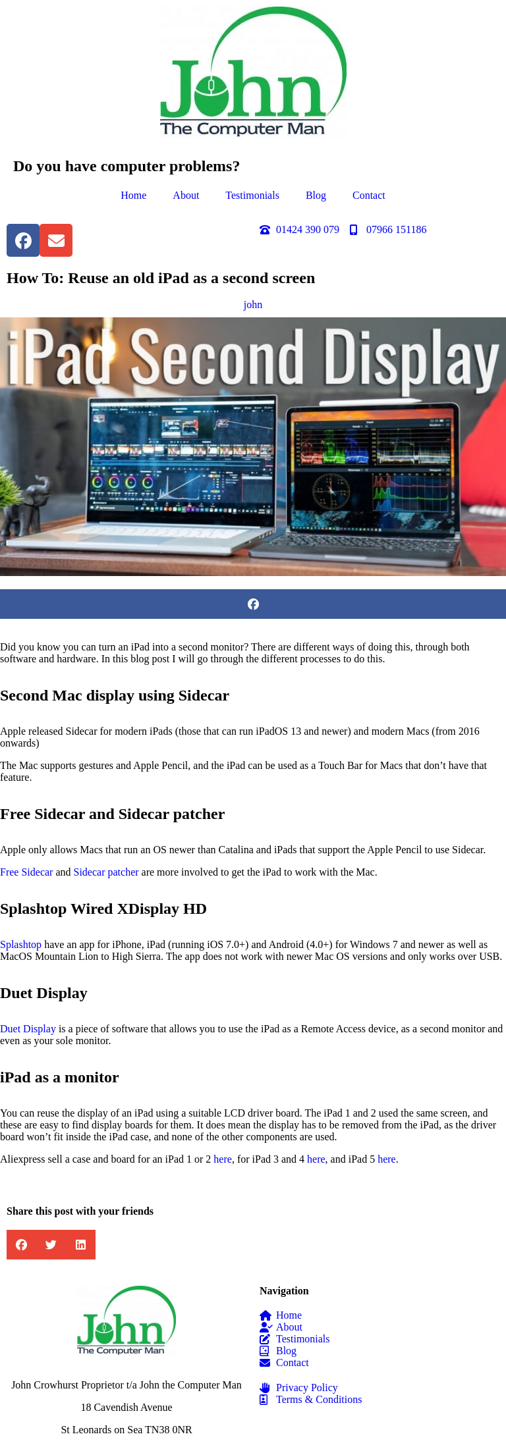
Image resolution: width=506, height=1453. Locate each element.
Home (133, 195)
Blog (316, 195)
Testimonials (252, 195)
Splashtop (21, 944)
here (222, 1159)
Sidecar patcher (106, 872)
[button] (253, 604)
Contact (368, 195)
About (186, 195)
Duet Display (28, 1028)
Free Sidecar (26, 872)
